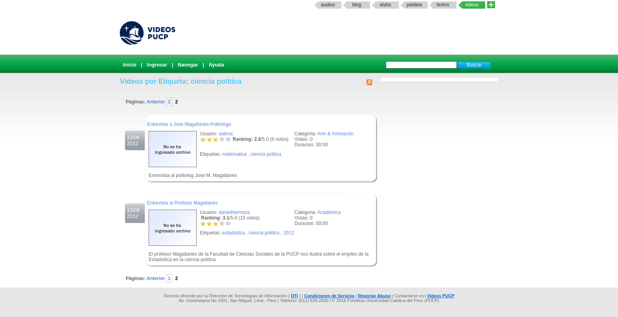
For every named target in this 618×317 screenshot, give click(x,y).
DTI (294, 295)
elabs (385, 4)
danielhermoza (234, 212)
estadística (233, 233)
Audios (328, 4)
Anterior (156, 102)
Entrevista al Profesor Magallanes (182, 203)
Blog (356, 4)
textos (443, 4)
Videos (472, 4)
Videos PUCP (440, 295)
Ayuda (216, 65)
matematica (234, 154)
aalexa (226, 133)
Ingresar (157, 65)
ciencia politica (266, 154)
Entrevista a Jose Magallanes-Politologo (189, 124)
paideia (414, 4)
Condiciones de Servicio (329, 295)
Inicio (129, 65)
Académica (329, 212)
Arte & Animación (335, 133)
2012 (288, 233)
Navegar (188, 65)
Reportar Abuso (374, 295)
